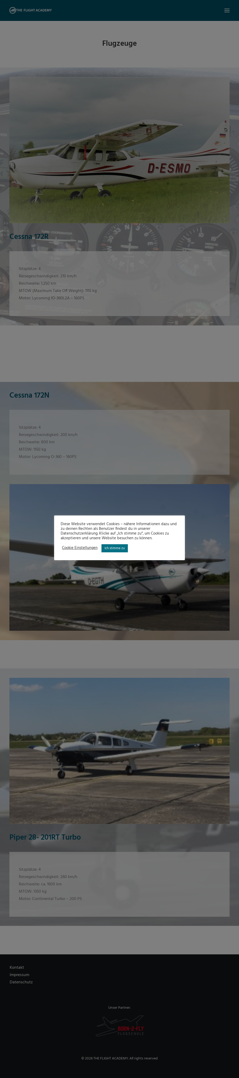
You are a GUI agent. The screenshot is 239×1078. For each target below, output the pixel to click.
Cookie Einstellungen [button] (80, 548)
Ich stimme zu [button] (115, 548)
